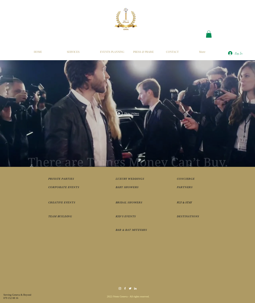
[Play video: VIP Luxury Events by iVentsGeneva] (127, 113)
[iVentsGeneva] (125, 288)
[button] (209, 34)
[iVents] (135, 288)
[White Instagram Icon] (120, 288)
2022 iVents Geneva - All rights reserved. (128, 296)
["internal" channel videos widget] (127, 113)
